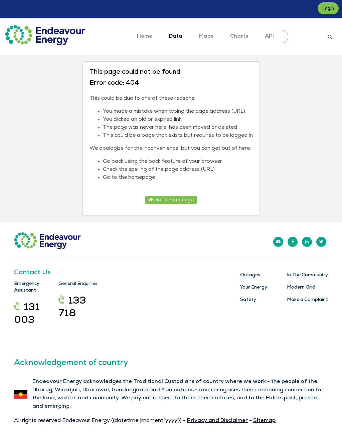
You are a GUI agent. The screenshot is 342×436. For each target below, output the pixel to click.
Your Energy (253, 287)
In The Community (307, 275)
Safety (248, 300)
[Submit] (285, 36)
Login (328, 8)
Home (144, 36)
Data (175, 36)
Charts (239, 36)
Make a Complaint (307, 300)
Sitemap (264, 421)
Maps (206, 36)
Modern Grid (301, 287)
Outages (250, 275)
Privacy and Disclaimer (217, 421)
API (269, 36)
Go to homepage (171, 199)
